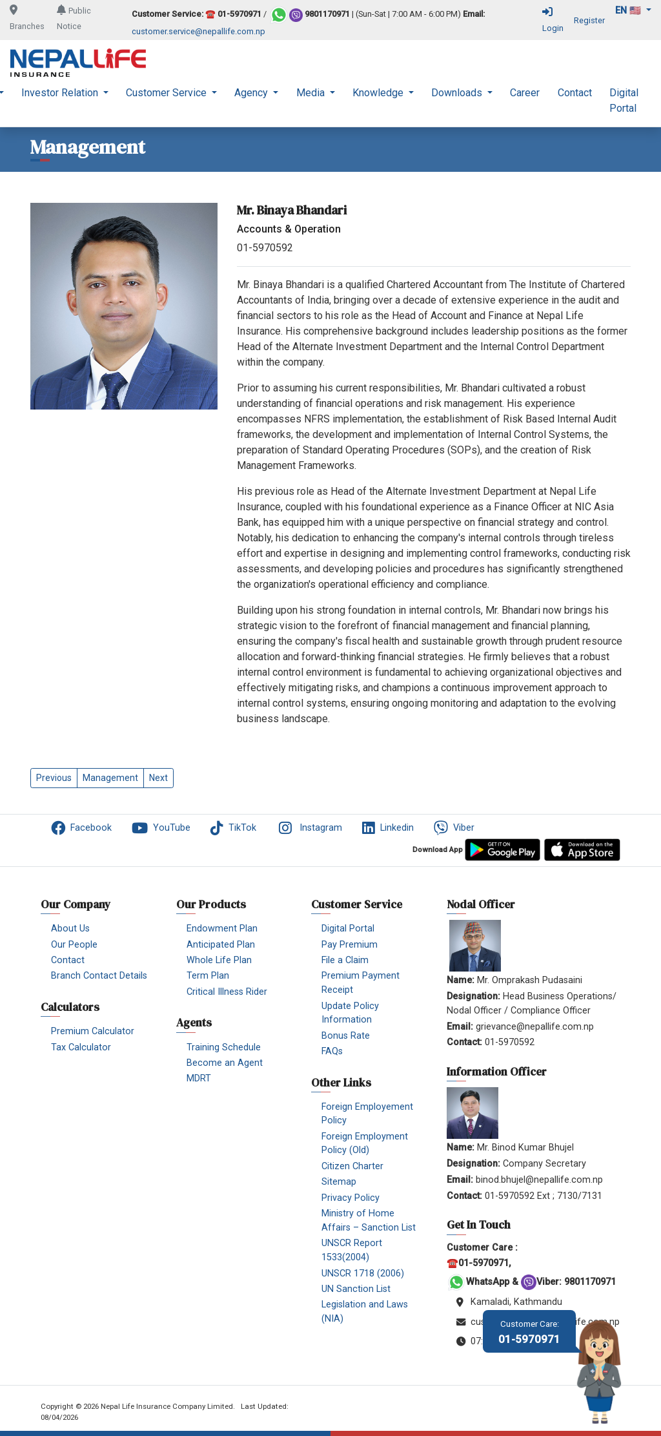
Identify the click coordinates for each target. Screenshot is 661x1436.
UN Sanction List (356, 1289)
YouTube (161, 828)
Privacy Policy (350, 1197)
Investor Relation (61, 93)
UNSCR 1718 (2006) (362, 1273)
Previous (54, 778)
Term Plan (208, 975)
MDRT (199, 1078)
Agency (252, 93)
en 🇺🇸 (629, 10)
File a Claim (345, 960)
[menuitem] (65, 100)
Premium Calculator (92, 1031)
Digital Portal (623, 100)
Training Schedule (224, 1047)
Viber (454, 828)
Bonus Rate (345, 1035)
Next (158, 778)
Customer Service (167, 93)
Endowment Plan (222, 928)
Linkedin (388, 828)
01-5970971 (529, 1332)
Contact (575, 93)
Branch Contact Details (99, 975)
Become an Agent (225, 1062)
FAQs (332, 1051)
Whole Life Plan (219, 960)
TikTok (233, 828)
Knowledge (379, 93)
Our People (74, 944)
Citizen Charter (352, 1166)
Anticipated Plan (221, 944)
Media (311, 93)
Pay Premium (349, 944)
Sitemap (338, 1181)
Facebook (81, 828)
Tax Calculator (81, 1047)
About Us (70, 928)
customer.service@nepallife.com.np (198, 31)
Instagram (309, 828)
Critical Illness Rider (227, 991)
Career (525, 93)
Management (110, 778)
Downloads (458, 93)
